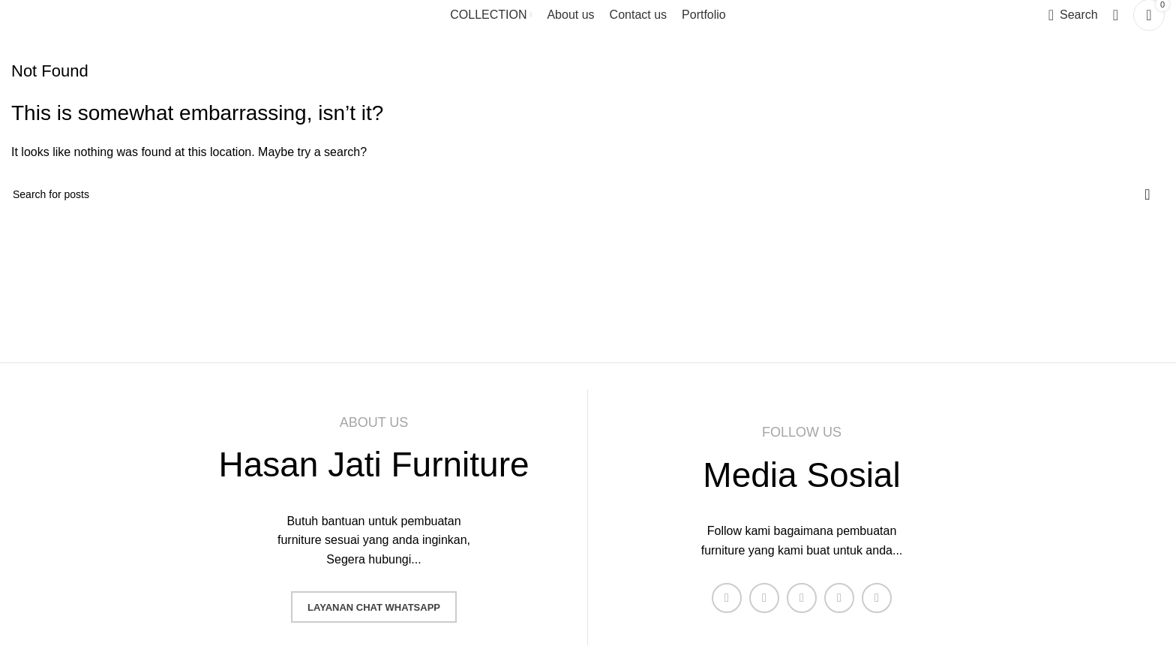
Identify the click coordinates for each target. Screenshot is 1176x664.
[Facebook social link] (727, 598)
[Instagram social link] (802, 598)
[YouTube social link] (839, 598)
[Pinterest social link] (877, 598)
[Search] (1073, 15)
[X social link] (764, 598)
